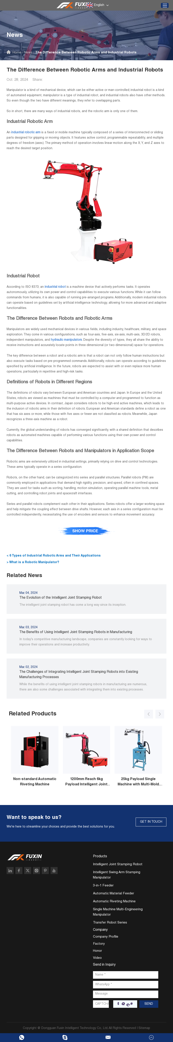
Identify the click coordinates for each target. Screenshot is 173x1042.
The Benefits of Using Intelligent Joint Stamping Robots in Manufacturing (75, 632)
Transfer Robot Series (110, 922)
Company (100, 930)
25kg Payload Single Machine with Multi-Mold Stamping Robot (138, 782)
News (28, 52)
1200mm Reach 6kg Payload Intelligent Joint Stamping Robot (86, 782)
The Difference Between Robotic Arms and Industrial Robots (86, 52)
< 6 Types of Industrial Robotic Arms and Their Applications (54, 555)
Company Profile (105, 937)
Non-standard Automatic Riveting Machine (34, 782)
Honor (97, 951)
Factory (99, 944)
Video (97, 958)
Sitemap (144, 1028)
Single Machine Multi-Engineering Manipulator (118, 912)
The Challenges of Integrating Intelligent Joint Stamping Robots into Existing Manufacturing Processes (78, 674)
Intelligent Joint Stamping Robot (117, 864)
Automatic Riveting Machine (114, 901)
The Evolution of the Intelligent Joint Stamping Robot (60, 598)
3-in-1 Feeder (103, 885)
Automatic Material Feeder (113, 893)
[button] (148, 714)
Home (17, 52)
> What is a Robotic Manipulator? (33, 562)
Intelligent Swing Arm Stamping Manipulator (116, 875)
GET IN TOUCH (151, 822)
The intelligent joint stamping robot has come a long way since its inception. (72, 605)
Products (100, 856)
